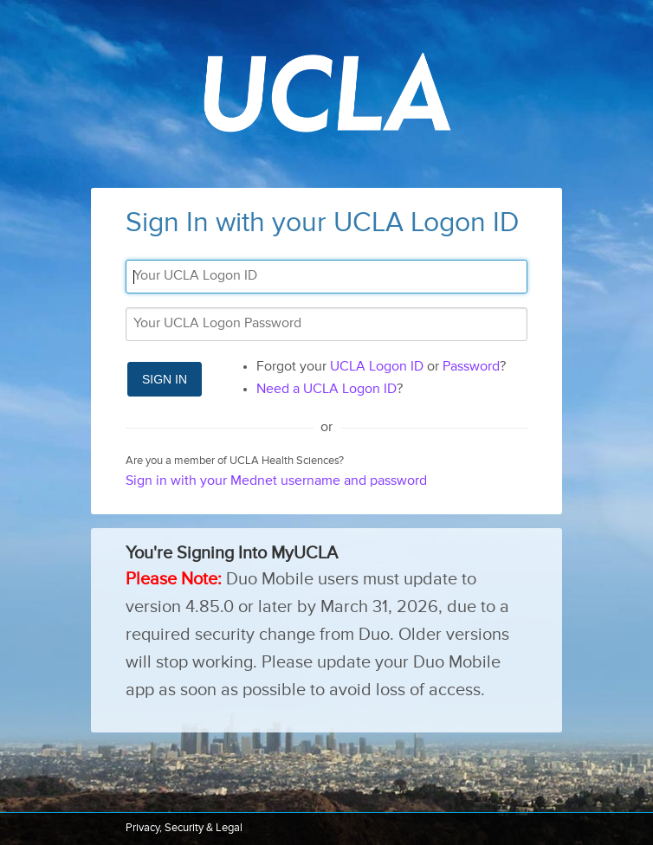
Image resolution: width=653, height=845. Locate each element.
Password (471, 367)
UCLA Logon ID (376, 367)
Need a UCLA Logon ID (326, 390)
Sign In (164, 379)
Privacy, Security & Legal (184, 828)
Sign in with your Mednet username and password (276, 481)
